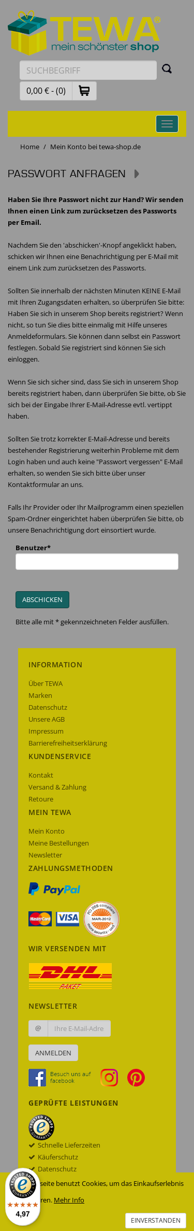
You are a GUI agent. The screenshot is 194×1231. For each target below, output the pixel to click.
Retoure (40, 799)
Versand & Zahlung (57, 787)
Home (29, 146)
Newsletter (45, 855)
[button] (84, 90)
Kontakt (40, 775)
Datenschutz (47, 707)
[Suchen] (167, 68)
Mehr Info (69, 1200)
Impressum (46, 731)
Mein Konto (46, 831)
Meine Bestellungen (58, 843)
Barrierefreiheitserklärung (67, 743)
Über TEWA (45, 683)
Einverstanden (156, 1220)
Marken (40, 695)
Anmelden (53, 1052)
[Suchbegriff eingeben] (88, 70)
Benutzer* (33, 547)
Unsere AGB (46, 719)
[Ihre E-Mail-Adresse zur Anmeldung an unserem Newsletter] (79, 1028)
